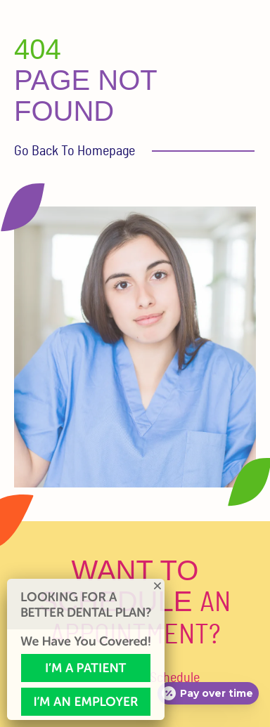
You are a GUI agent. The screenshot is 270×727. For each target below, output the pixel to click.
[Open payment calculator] (208, 693)
